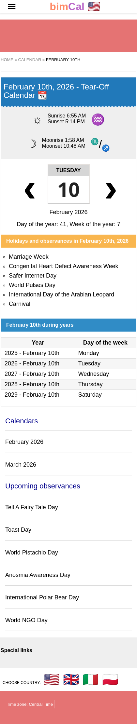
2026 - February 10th (32, 363)
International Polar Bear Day (42, 597)
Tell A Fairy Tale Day (31, 507)
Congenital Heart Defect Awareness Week (63, 266)
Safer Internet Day (32, 275)
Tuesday (68, 170)
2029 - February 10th (32, 394)
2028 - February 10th (32, 384)
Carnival (19, 304)
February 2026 (68, 212)
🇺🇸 (75, 6)
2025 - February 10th (32, 353)
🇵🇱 (110, 679)
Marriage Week (29, 256)
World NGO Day (26, 620)
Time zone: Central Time (30, 704)
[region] (68, 36)
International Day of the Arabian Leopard (61, 294)
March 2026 (20, 464)
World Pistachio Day (31, 552)
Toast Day (18, 529)
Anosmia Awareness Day (37, 575)
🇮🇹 (91, 679)
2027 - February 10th (32, 374)
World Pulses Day (32, 285)
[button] (11, 6)
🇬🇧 (71, 679)
